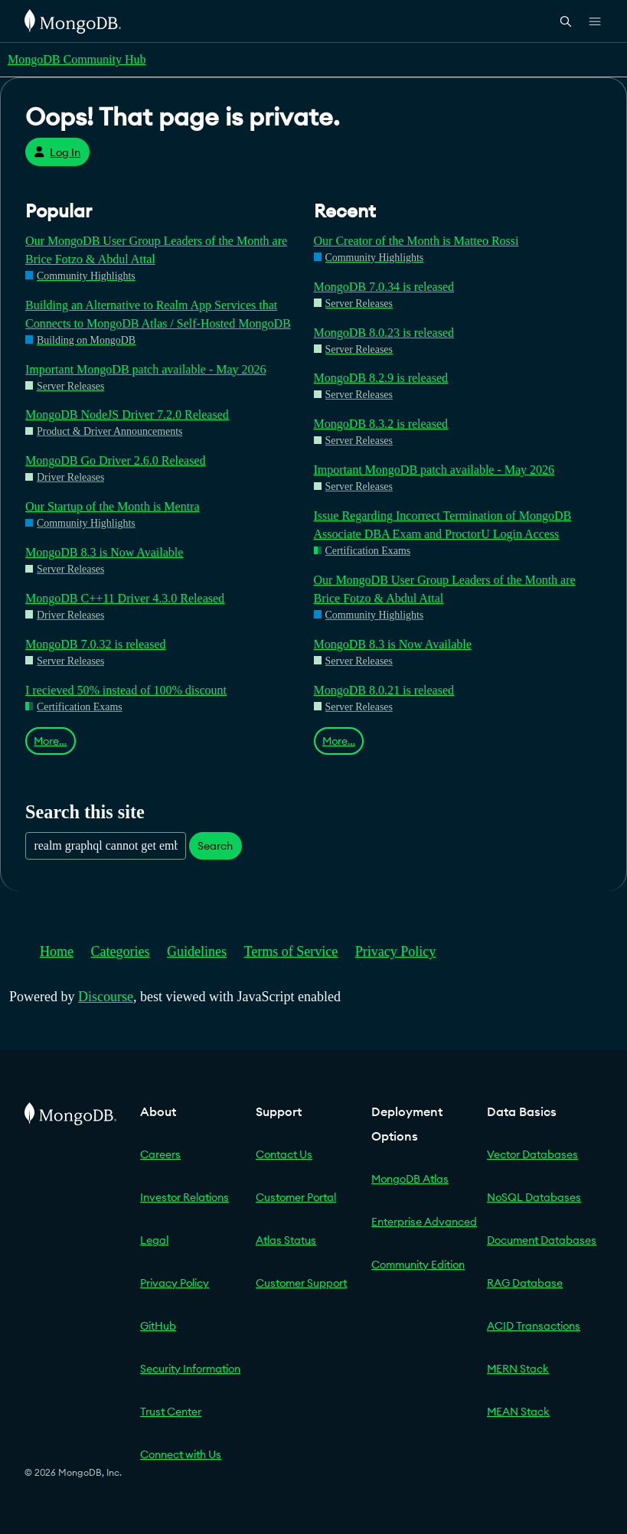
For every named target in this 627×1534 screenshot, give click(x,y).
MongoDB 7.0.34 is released (384, 286)
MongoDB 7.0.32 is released (95, 644)
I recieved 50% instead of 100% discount (126, 690)
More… (50, 741)
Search (215, 846)
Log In (57, 152)
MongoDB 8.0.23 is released (384, 332)
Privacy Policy (395, 951)
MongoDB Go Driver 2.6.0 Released (115, 460)
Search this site (85, 811)
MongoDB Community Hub (76, 59)
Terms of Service (291, 951)
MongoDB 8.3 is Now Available (104, 552)
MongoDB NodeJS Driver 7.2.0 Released (127, 414)
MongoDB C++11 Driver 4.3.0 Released (124, 598)
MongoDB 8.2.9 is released (381, 377)
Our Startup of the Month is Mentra (112, 506)
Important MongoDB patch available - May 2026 (145, 369)
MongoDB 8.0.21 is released (384, 690)
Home (56, 951)
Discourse (105, 996)
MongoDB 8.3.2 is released (381, 423)
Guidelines (197, 951)
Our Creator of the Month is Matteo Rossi (416, 240)
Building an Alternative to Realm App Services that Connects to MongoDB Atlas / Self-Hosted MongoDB (158, 314)
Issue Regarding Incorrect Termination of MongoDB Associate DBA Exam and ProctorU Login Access (443, 524)
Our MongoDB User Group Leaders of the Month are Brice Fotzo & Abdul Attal (156, 250)
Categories (120, 951)
